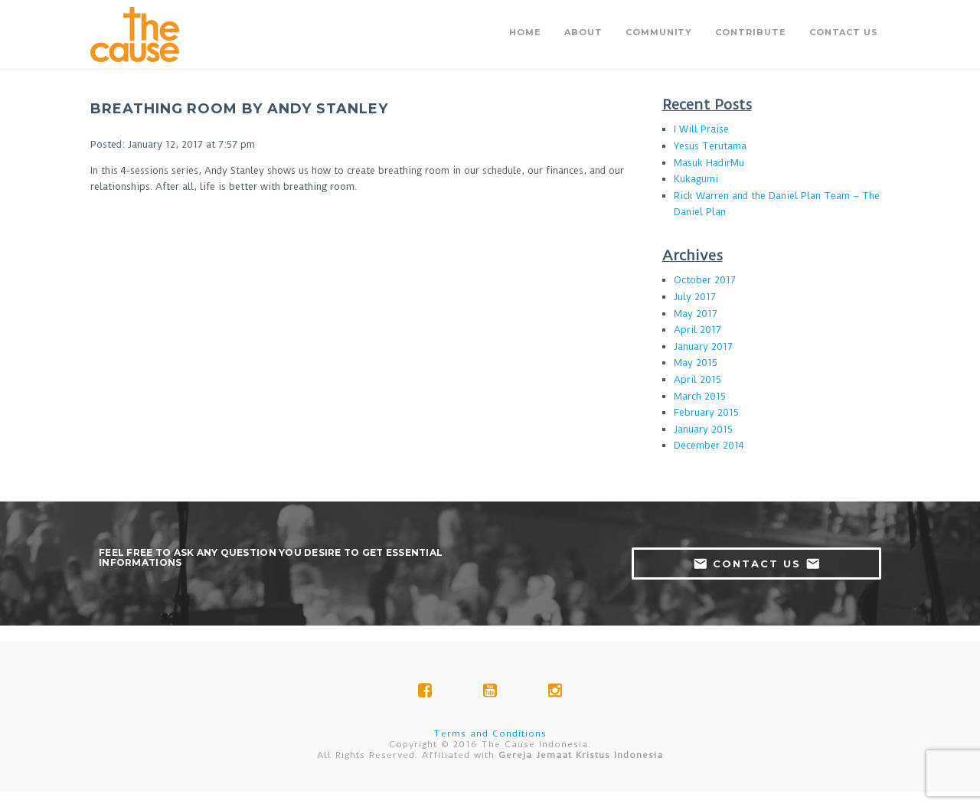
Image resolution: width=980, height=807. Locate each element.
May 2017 (695, 313)
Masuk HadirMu (709, 162)
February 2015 (706, 412)
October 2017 (705, 280)
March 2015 (700, 396)
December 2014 (709, 445)
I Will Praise (701, 129)
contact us (757, 563)
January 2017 (703, 346)
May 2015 (695, 362)
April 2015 (697, 379)
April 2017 (697, 329)
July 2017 (695, 296)
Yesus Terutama (710, 146)
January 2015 (703, 429)
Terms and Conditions (490, 733)
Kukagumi (696, 179)
